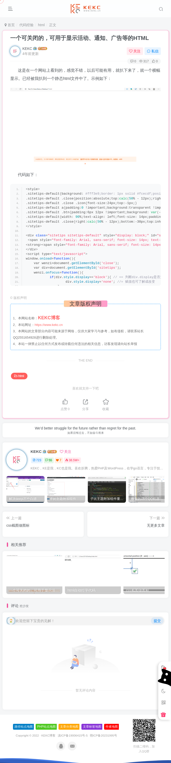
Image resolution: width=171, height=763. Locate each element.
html (41, 25)
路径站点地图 (24, 726)
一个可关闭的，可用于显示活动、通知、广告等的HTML (79, 38)
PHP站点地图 (46, 726)
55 (48, 460)
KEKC (27, 49)
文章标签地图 (92, 726)
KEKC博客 (48, 735)
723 (37, 460)
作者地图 (112, 726)
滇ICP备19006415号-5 (73, 735)
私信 (153, 51)
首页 (10, 25)
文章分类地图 (69, 726)
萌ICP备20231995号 (103, 735)
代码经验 (26, 25)
